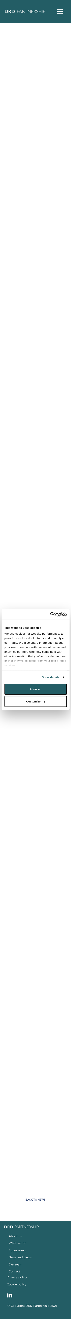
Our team (15, 1264)
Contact (14, 1271)
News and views (20, 1257)
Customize (35, 701)
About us (15, 1236)
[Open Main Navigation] (60, 11)
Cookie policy (17, 1284)
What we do (17, 1243)
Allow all (35, 689)
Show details (50, 677)
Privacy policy (17, 1277)
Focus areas (17, 1250)
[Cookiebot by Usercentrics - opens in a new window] (50, 614)
